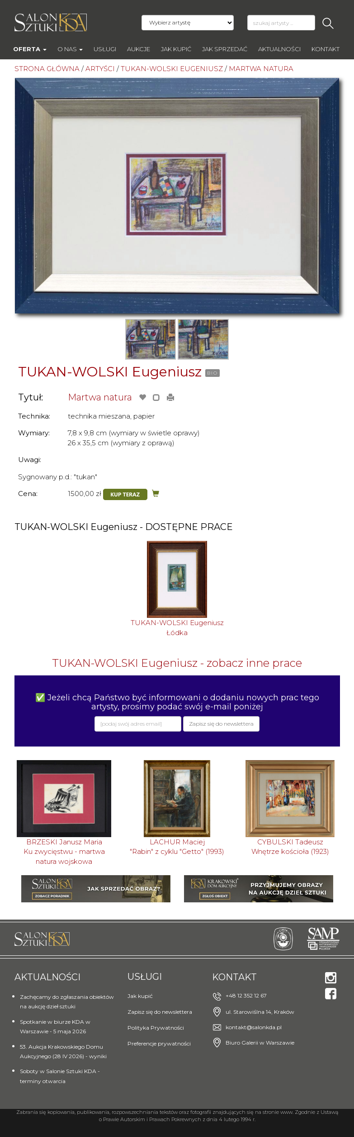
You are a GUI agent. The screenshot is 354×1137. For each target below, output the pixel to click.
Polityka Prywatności (155, 1027)
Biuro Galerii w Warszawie (260, 1042)
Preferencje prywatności (159, 1043)
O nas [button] (70, 49)
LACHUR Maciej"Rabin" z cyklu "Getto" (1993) (177, 847)
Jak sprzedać (224, 49)
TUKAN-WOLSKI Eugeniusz (110, 371)
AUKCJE (138, 49)
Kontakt (326, 49)
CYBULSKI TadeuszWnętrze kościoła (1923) (290, 847)
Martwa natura (100, 397)
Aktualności (279, 49)
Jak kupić (176, 49)
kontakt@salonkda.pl (254, 1027)
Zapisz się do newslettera (159, 1011)
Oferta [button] (30, 49)
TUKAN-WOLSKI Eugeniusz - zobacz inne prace (177, 663)
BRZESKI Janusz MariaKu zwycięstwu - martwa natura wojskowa (64, 852)
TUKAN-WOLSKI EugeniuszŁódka (177, 627)
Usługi (105, 49)
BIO (212, 373)
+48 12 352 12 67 (246, 995)
